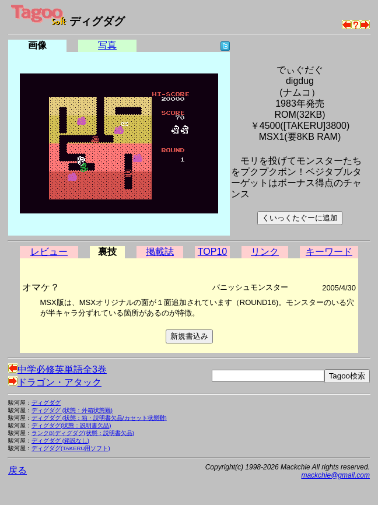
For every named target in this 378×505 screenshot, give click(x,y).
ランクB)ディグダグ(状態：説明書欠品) (83, 433)
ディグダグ (46, 402)
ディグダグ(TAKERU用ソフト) (71, 448)
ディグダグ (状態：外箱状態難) (72, 410)
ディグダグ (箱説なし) (60, 440)
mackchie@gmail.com (335, 475)
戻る (17, 470)
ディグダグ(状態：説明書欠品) (71, 425)
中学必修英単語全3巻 (57, 369)
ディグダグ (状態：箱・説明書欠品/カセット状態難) (99, 418)
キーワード (329, 252)
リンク (265, 252)
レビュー (49, 252)
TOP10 (212, 252)
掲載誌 (160, 252)
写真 (107, 45)
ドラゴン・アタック (55, 382)
